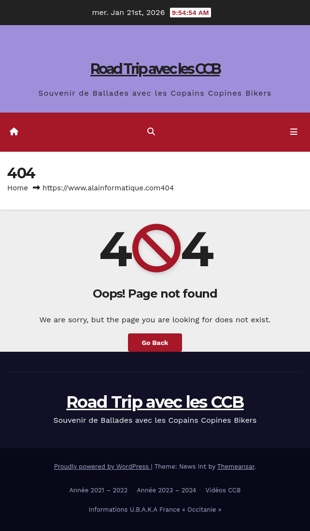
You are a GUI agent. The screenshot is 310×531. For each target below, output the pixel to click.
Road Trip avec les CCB (155, 69)
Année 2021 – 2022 (98, 490)
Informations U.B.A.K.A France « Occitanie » (155, 509)
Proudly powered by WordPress (102, 466)
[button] (151, 131)
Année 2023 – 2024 (166, 490)
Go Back (154, 342)
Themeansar (235, 466)
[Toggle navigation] (294, 132)
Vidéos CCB (223, 490)
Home (17, 188)
